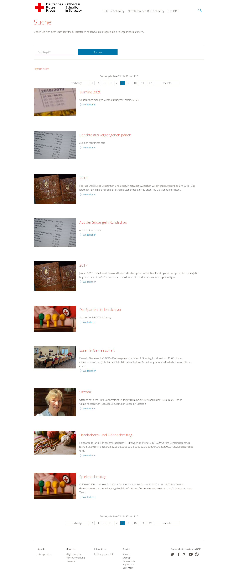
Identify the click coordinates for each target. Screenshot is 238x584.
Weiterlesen (89, 104)
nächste (166, 83)
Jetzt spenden (44, 554)
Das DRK (173, 11)
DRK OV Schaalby (113, 11)
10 (135, 83)
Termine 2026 (90, 92)
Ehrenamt (71, 561)
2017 (83, 265)
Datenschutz (129, 561)
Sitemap (127, 557)
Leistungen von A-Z (103, 554)
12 (150, 83)
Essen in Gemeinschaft (97, 350)
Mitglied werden (74, 554)
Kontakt (126, 554)
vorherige (77, 83)
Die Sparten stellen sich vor (100, 309)
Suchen (98, 52)
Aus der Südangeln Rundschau (103, 222)
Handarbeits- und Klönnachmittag (105, 435)
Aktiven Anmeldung (75, 557)
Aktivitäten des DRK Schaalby (146, 11)
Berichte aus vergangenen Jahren (105, 135)
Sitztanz (85, 392)
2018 (83, 178)
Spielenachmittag (92, 477)
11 (142, 83)
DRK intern (128, 567)
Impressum (128, 564)
